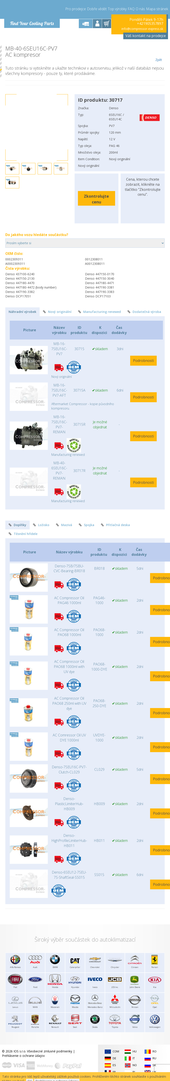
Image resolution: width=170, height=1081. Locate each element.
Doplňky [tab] (17, 525)
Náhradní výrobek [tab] (22, 312)
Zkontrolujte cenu (96, 198)
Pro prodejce (75, 9)
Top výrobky (117, 9)
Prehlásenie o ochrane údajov (23, 1056)
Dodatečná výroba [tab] (144, 312)
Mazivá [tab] (64, 525)
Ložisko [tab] (41, 525)
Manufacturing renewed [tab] (99, 312)
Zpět (159, 53)
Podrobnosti (143, 360)
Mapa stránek (157, 9)
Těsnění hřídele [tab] (23, 534)
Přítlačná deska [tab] (115, 525)
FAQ (131, 9)
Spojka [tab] (86, 525)
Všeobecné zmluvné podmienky (49, 1051)
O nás (140, 9)
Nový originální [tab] (57, 312)
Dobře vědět (97, 9)
